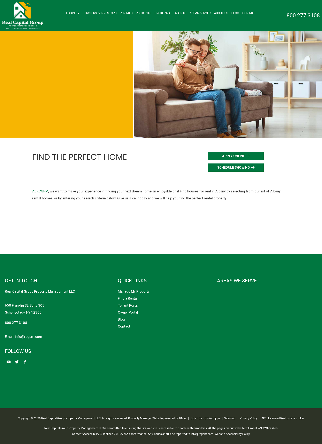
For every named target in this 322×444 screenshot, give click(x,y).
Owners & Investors (101, 13)
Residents (143, 13)
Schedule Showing (233, 167)
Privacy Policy (249, 418)
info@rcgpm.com (28, 337)
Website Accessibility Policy (232, 434)
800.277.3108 (303, 15)
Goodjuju (214, 418)
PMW (182, 418)
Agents (180, 13)
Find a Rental (128, 298)
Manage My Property (134, 291)
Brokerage (163, 13)
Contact (249, 13)
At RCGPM (40, 191)
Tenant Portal (128, 305)
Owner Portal (128, 312)
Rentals (126, 13)
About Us (221, 13)
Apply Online (233, 156)
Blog (235, 13)
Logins (72, 13)
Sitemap (229, 418)
